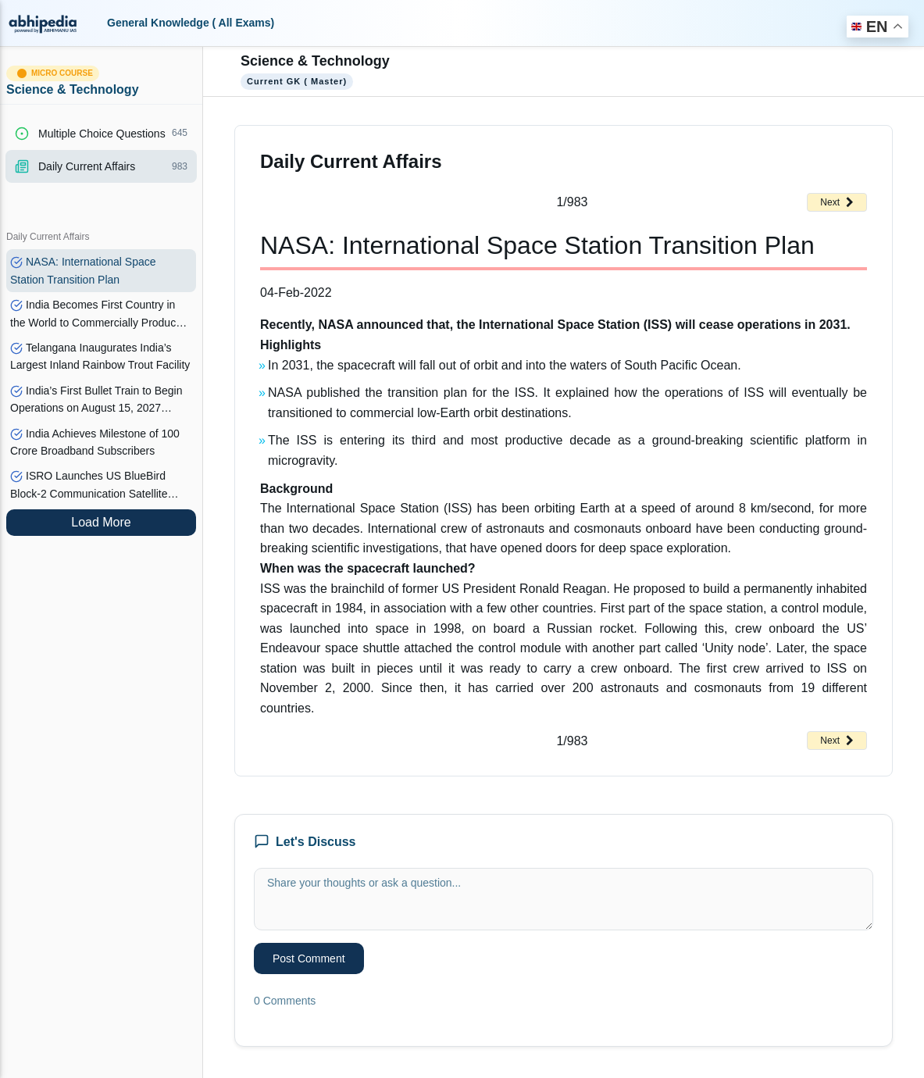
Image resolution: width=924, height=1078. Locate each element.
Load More (101, 522)
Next (837, 202)
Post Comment (309, 958)
